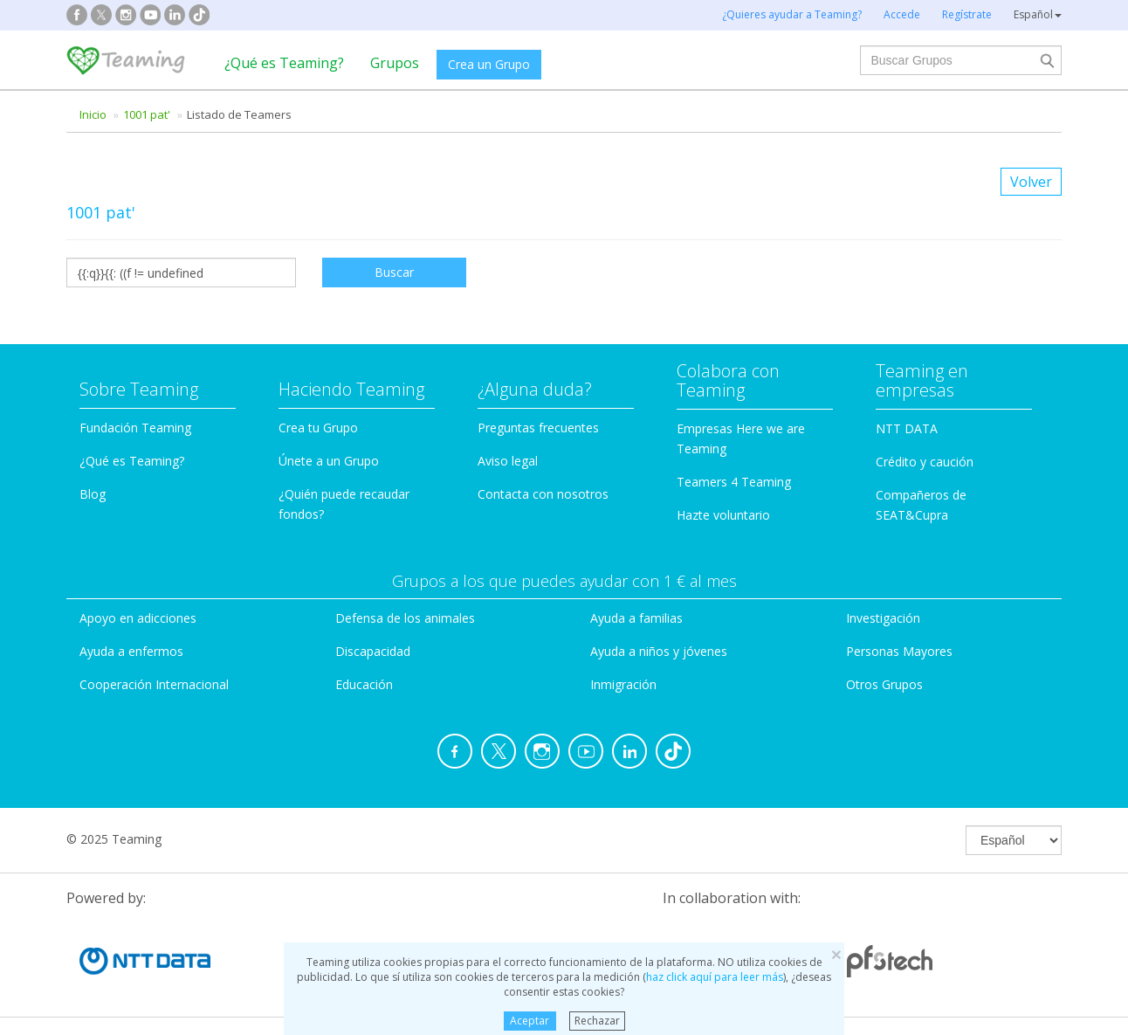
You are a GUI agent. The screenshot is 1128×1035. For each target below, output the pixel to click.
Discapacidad (372, 651)
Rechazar (597, 1020)
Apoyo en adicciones (137, 618)
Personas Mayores (899, 651)
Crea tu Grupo (318, 427)
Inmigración (623, 684)
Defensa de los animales (405, 618)
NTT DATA (907, 428)
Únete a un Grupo (329, 460)
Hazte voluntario (723, 515)
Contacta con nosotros (543, 494)
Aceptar (529, 1020)
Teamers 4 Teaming (734, 481)
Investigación (883, 618)
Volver (1031, 181)
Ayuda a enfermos (131, 651)
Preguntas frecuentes (538, 427)
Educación (364, 684)
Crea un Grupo (489, 64)
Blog (92, 494)
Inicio (93, 114)
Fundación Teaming (135, 427)
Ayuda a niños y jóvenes (658, 651)
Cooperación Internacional (154, 684)
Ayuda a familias (636, 618)
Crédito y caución (924, 461)
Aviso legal (508, 460)
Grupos (394, 62)
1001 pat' (146, 114)
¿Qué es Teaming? (284, 62)
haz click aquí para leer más (714, 976)
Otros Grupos (884, 684)
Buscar (394, 272)
